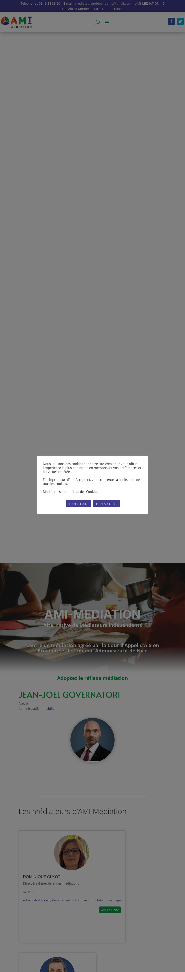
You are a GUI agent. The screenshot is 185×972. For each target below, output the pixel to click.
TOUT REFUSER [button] (79, 504)
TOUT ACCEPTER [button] (106, 504)
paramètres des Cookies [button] (80, 491)
